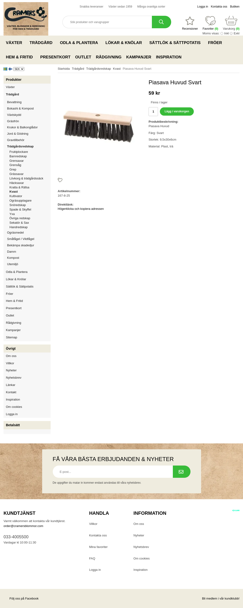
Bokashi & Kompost (20, 108)
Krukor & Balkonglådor (29, 127)
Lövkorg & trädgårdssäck (26, 178)
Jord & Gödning (29, 133)
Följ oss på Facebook (21, 598)
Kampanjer (138, 57)
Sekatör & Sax (19, 222)
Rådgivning (109, 57)
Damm (29, 251)
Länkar (10, 385)
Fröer (216, 42)
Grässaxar (16, 174)
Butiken (234, 6)
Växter (15, 42)
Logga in (202, 6)
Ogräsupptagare (20, 200)
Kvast (13, 191)
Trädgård (42, 42)
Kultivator (15, 196)
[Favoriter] (190, 23)
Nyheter (11, 370)
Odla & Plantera (80, 42)
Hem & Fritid (21, 57)
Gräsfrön (29, 121)
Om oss (11, 356)
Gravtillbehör (29, 140)
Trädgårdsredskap (29, 146)
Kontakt (11, 392)
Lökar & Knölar (125, 42)
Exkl (236, 33)
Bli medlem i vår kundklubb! (220, 598)
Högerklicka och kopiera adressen (81, 209)
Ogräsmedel (29, 232)
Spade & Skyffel (20, 209)
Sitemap (11, 337)
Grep (12, 169)
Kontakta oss (219, 6)
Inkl (226, 33)
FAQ (92, 558)
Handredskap (18, 227)
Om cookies (14, 407)
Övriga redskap (19, 218)
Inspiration (168, 57)
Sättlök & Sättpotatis (176, 42)
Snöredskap (17, 205)
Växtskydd (14, 115)
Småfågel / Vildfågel (29, 239)
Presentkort (55, 57)
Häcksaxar (16, 183)
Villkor (10, 363)
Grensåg (15, 165)
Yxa (12, 214)
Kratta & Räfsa (19, 187)
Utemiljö (29, 264)
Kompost (13, 257)
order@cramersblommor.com (23, 526)
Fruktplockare (18, 152)
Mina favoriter (98, 547)
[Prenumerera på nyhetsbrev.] (181, 472)
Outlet (83, 57)
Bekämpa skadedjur (29, 245)
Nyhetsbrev (13, 377)
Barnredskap (30, 156)
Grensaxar (16, 160)
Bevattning (29, 102)
